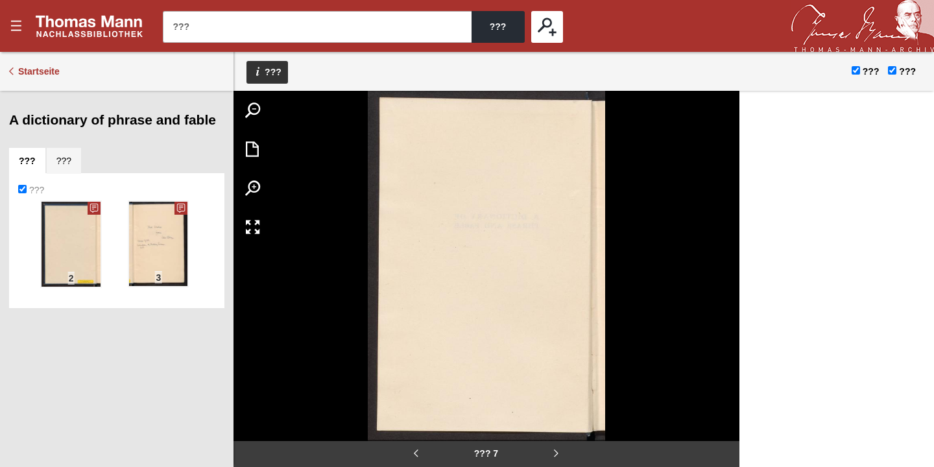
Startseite (39, 71)
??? (89, 26)
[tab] (27, 161)
